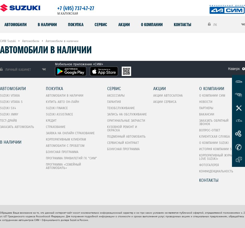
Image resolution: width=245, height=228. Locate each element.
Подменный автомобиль (126, 136)
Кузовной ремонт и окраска (122, 128)
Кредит (51, 120)
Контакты (182, 24)
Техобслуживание (121, 108)
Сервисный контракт (123, 143)
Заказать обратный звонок (214, 122)
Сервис (101, 24)
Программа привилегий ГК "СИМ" (71, 158)
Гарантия (114, 102)
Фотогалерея (209, 165)
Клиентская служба (214, 136)
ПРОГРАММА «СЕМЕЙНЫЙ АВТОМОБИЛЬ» (63, 166)
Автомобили (15, 24)
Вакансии (206, 114)
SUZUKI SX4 (8, 108)
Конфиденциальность (216, 171)
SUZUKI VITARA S (11, 102)
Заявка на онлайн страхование (70, 133)
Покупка (75, 24)
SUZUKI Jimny (9, 114)
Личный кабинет (15, 70)
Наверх (234, 68)
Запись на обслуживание (127, 114)
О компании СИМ (212, 95)
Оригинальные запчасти (126, 120)
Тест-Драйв (8, 120)
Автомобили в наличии (64, 95)
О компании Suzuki (214, 143)
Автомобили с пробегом (65, 146)
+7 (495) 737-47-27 (75, 8)
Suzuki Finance (57, 108)
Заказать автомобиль (17, 127)
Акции (124, 24)
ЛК (212, 24)
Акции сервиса (164, 102)
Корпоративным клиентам (66, 139)
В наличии (47, 24)
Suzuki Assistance (59, 114)
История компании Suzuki (219, 149)
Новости (205, 102)
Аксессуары (116, 95)
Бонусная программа (62, 152)
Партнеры (206, 108)
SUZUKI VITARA (10, 95)
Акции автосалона (168, 95)
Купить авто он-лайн (62, 102)
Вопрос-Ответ (209, 130)
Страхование (55, 127)
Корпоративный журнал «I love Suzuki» (219, 157)
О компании (152, 24)
